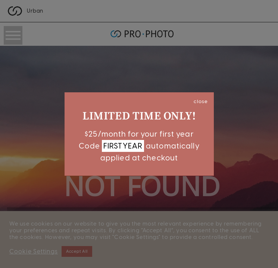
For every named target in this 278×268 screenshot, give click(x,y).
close (201, 101)
